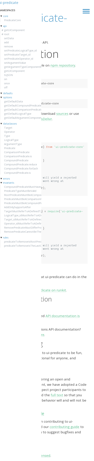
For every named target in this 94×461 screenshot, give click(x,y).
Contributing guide (25, 413)
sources (62, 113)
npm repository (62, 65)
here (40, 334)
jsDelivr (46, 119)
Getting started (18, 282)
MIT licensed (40, 455)
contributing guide (64, 426)
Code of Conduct (22, 371)
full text (57, 395)
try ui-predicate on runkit (46, 290)
